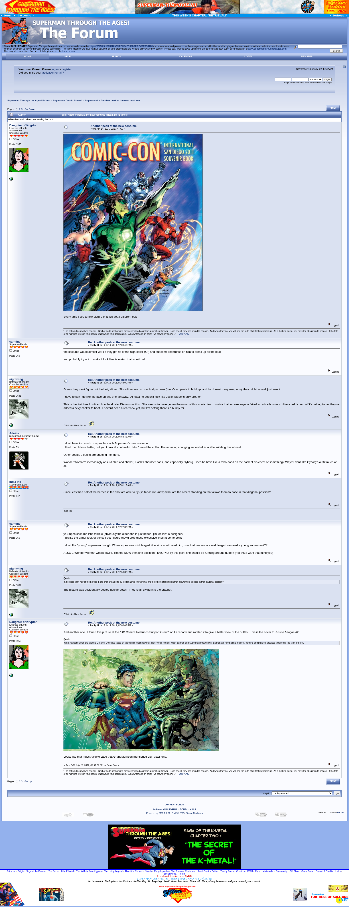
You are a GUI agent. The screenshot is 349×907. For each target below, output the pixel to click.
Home (27, 56)
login (55, 69)
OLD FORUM (170, 809)
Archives (157, 809)
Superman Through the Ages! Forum (28, 100)
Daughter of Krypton (23, 125)
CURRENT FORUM (174, 804)
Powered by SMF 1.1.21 (158, 813)
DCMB (183, 809)
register (66, 69)
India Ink (15, 482)
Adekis (14, 433)
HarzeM (340, 812)
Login (248, 56)
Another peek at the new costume (120, 100)
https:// (121, 46)
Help (68, 56)
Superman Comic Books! (67, 100)
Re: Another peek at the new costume (114, 342)
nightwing (16, 379)
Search (116, 56)
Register (306, 56)
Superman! (91, 100)
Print (333, 108)
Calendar (185, 56)
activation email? (53, 72)
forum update (68, 51)
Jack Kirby (184, 334)
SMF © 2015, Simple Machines (187, 813)
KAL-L (193, 809)
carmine (14, 341)
